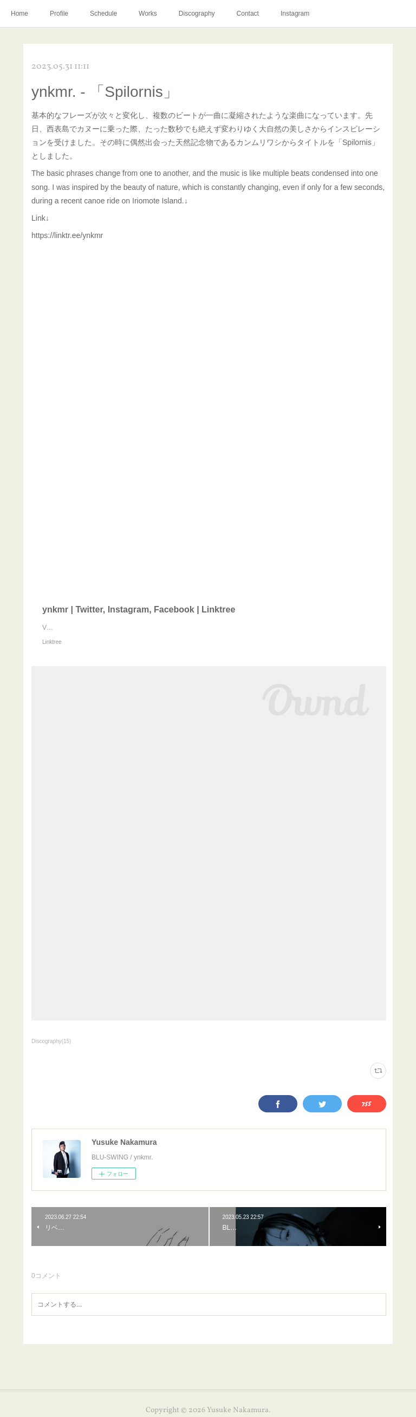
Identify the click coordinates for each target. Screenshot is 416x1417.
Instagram (295, 13)
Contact (248, 13)
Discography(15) (51, 1041)
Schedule (103, 13)
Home (19, 13)
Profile (59, 13)
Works (148, 13)
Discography (197, 13)
